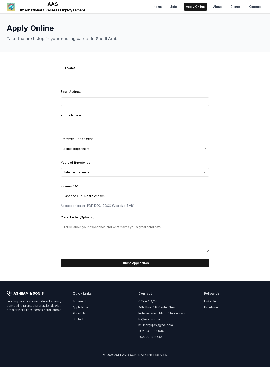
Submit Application (135, 263)
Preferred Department (77, 139)
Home (157, 6)
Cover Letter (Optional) (77, 217)
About (217, 6)
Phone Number (72, 115)
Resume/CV (69, 186)
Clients (235, 6)
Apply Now (80, 307)
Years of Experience (75, 162)
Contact (255, 6)
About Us (79, 313)
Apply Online (195, 6)
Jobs (174, 6)
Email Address (71, 91)
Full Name (68, 68)
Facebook (211, 307)
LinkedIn (210, 301)
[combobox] (135, 149)
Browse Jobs (82, 301)
